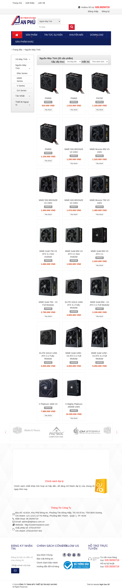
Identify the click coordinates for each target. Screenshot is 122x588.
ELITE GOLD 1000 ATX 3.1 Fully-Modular (74, 305)
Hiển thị (85, 62)
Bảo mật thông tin (45, 558)
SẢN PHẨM (31, 36)
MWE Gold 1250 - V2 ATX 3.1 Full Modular (99, 356)
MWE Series (20, 79)
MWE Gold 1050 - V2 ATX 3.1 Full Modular (73, 356)
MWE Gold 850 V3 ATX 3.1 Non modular (74, 254)
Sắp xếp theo (57, 62)
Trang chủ (17, 3)
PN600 (74, 98)
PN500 (48, 98)
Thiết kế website (93, 584)
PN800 (48, 149)
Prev (6, 432)
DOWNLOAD (96, 36)
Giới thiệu (29, 3)
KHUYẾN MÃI (76, 35)
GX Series (21, 90)
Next (116, 432)
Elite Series (22, 73)
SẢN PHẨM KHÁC (24, 42)
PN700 (99, 98)
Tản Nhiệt (19, 96)
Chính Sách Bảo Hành (47, 562)
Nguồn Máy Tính (20, 66)
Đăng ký (105, 11)
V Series (21, 85)
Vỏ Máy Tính (21, 59)
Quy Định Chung (44, 555)
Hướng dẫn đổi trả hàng (48, 566)
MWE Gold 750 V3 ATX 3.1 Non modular (48, 254)
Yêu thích (48, 110)
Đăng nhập (93, 11)
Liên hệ (41, 3)
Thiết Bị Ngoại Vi (22, 103)
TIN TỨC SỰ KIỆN (53, 35)
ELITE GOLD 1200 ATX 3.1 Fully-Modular (48, 356)
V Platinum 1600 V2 (48, 404)
